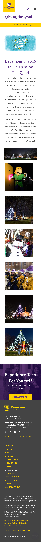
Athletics (8, 449)
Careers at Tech (11, 460)
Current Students (12, 477)
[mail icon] (19, 433)
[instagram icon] (6, 433)
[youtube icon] (15, 433)
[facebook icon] (10, 433)
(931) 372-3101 (18, 422)
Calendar (8, 456)
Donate (29, 2)
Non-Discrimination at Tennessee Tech (16, 520)
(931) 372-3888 (15, 428)
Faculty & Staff (11, 480)
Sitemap (7, 530)
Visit (35, 2)
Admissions (9, 446)
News (6, 453)
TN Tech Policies (21, 526)
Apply (23, 2)
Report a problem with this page (22, 530)
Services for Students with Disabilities (15, 523)
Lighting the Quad (17, 17)
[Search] (28, 9)
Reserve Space (10, 467)
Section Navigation (20, 25)
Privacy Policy (8, 526)
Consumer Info (10, 463)
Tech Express (10, 473)
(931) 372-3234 (16, 425)
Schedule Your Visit (20, 397)
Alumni (7, 484)
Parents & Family (12, 487)
